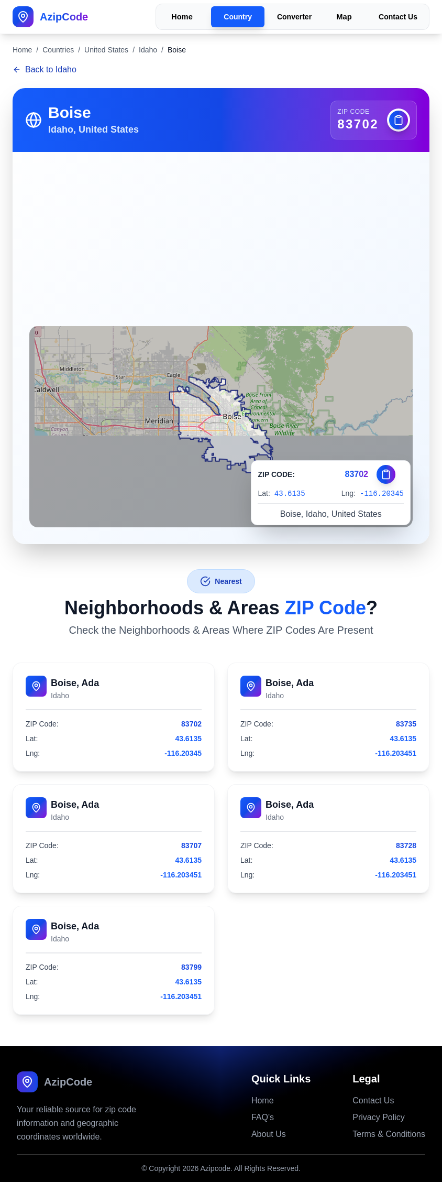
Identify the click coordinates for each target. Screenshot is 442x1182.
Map (343, 17)
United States (106, 50)
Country (238, 17)
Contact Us (398, 17)
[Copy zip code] (398, 120)
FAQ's (262, 1117)
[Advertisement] (221, 230)
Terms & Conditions (388, 1134)
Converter (294, 17)
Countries (58, 50)
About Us (268, 1134)
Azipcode (215, 1168)
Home (182, 17)
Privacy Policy (378, 1117)
